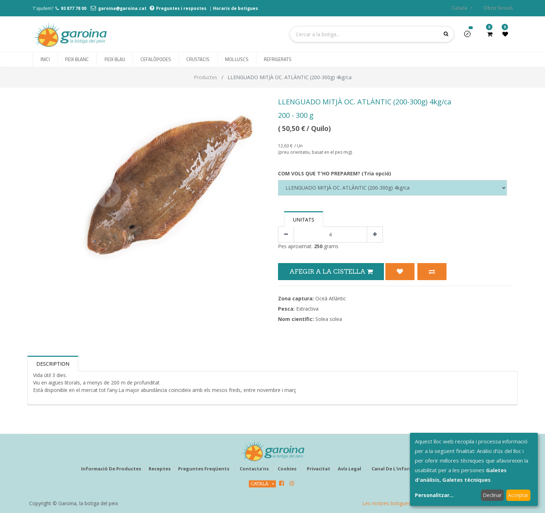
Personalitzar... (434, 495)
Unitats (303, 219)
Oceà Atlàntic (330, 298)
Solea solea (328, 319)
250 (318, 246)
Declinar (492, 495)
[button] (470, 36)
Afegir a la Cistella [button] (331, 271)
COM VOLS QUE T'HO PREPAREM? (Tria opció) (334, 173)
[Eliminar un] (286, 234)
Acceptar (518, 495)
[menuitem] (45, 59)
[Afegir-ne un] (375, 234)
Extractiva (307, 308)
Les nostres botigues (386, 503)
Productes (205, 77)
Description (52, 363)
